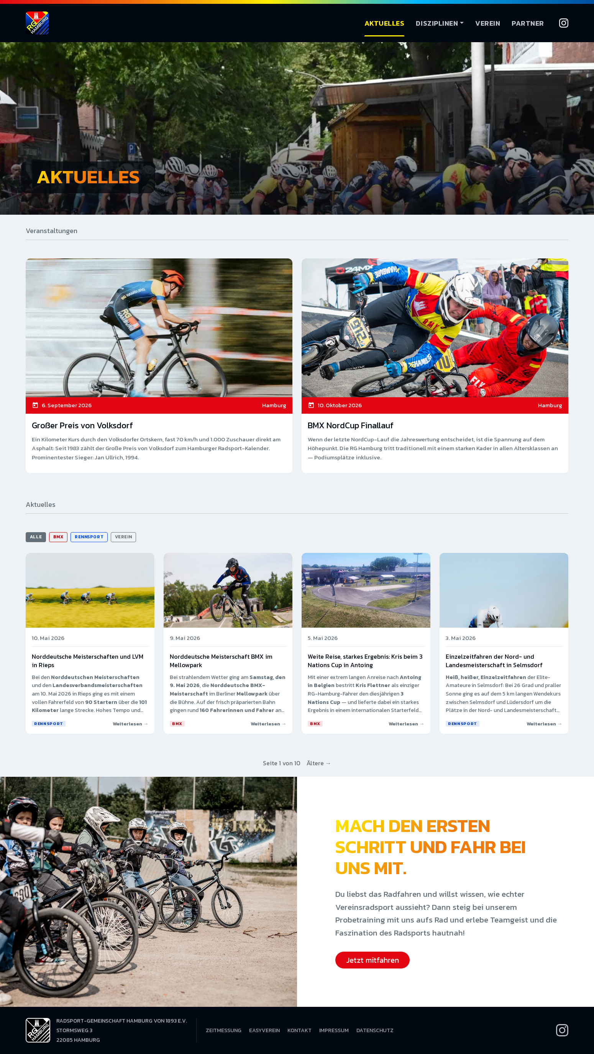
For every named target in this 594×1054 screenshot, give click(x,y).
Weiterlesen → (130, 723)
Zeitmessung (223, 1030)
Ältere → (319, 763)
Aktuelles (384, 23)
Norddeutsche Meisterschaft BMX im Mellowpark (221, 660)
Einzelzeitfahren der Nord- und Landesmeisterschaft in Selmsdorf (494, 660)
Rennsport (89, 536)
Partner (528, 23)
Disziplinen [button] (437, 23)
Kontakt (299, 1030)
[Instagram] (563, 23)
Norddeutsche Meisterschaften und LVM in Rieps (87, 660)
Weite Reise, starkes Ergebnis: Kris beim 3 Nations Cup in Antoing (365, 660)
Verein (487, 23)
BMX (58, 536)
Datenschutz (375, 1030)
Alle (36, 536)
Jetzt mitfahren (372, 960)
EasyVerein (264, 1030)
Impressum (334, 1030)
